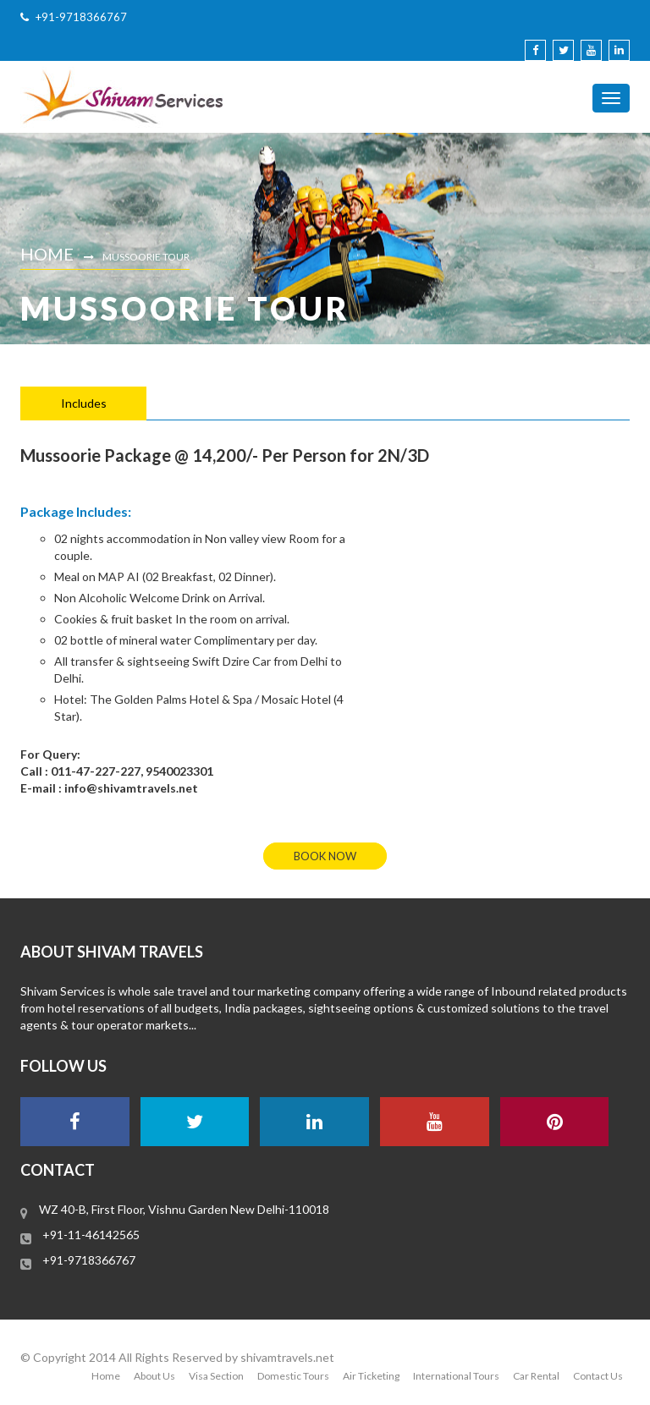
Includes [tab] (84, 403)
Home (47, 254)
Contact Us (598, 1375)
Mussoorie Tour (146, 256)
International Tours (456, 1375)
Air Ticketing (371, 1375)
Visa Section (216, 1375)
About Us (154, 1375)
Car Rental (536, 1375)
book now (325, 856)
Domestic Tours (293, 1375)
